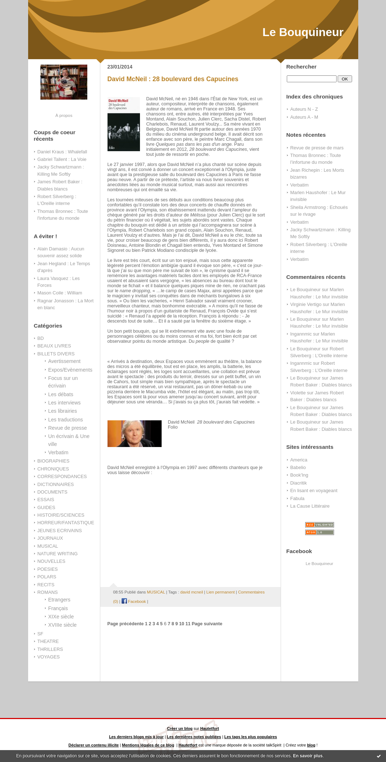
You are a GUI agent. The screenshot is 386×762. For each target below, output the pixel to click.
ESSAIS (46, 499)
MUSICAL (48, 546)
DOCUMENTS (52, 492)
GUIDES (47, 507)
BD (41, 338)
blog (311, 745)
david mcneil (191, 592)
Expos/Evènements (70, 370)
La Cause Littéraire (310, 506)
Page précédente (126, 623)
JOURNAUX (50, 538)
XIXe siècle (61, 616)
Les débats (61, 394)
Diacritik (298, 483)
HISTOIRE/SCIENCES (61, 515)
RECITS (46, 584)
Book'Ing (299, 475)
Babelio (298, 467)
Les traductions (65, 419)
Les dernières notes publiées (194, 737)
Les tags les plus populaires (250, 737)
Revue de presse (67, 428)
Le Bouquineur (302, 32)
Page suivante (207, 623)
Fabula (297, 498)
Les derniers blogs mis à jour (136, 737)
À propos (63, 115)
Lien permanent (220, 592)
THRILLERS (50, 649)
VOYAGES (49, 657)
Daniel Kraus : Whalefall (62, 151)
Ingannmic (301, 334)
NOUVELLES (52, 561)
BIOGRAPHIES (54, 461)
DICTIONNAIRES (56, 484)
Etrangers (59, 600)
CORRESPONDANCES (62, 476)
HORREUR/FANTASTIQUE (66, 522)
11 (187, 623)
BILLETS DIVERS (56, 353)
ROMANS (48, 592)
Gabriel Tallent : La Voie (62, 159)
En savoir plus (308, 755)
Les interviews (64, 403)
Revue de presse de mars (317, 147)
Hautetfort (209, 728)
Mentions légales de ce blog (148, 745)
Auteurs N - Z (304, 109)
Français (58, 608)
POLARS (47, 576)
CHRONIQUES (53, 469)
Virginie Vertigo (306, 304)
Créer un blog (180, 728)
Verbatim (58, 452)
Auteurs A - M (304, 117)
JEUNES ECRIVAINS (60, 530)
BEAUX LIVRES (54, 346)
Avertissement (64, 361)
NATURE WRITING (58, 553)
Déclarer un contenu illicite (94, 745)
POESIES (48, 569)
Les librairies (62, 411)
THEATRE (48, 641)
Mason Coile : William (60, 292)
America (298, 460)
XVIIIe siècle (62, 625)
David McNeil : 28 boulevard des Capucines (173, 79)
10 (181, 623)
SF (41, 633)
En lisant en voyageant (314, 490)
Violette (298, 392)
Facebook (134, 601)
